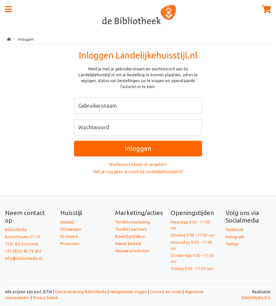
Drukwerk (69, 236)
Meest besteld (128, 244)
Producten (70, 244)
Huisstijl (67, 222)
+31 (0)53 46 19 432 (23, 251)
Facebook (234, 229)
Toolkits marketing (132, 222)
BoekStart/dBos (130, 236)
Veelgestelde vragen (128, 292)
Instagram (235, 237)
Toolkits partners (131, 229)
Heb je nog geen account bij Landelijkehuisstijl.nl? (138, 172)
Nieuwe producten (132, 251)
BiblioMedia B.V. (256, 298)
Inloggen (138, 148)
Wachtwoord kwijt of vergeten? (138, 164)
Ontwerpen (70, 229)
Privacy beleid (45, 298)
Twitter (232, 244)
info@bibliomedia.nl (23, 258)
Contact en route (166, 292)
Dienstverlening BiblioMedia (81, 292)
